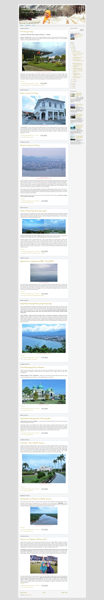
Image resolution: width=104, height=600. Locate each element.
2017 (73, 47)
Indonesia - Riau (30, 410)
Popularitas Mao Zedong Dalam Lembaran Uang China (79, 94)
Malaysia (24, 85)
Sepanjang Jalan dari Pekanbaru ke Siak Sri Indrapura (36, 499)
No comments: (37, 200)
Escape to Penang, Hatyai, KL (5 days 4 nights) (33, 211)
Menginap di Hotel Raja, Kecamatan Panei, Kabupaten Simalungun (79, 115)
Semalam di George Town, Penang (29, 145)
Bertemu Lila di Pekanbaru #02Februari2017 (33, 539)
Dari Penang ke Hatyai (26, 31)
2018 (73, 45)
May (73, 50)
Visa (33, 25)
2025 (73, 44)
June (74, 48)
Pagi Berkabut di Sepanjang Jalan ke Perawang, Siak (35, 418)
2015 (73, 84)
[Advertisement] (77, 167)
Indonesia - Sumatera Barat (32, 359)
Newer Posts (23, 592)
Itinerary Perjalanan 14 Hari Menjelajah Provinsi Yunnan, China (79, 137)
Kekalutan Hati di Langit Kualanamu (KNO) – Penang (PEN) (36, 261)
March (74, 79)
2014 (73, 86)
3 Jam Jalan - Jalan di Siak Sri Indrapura (32, 443)
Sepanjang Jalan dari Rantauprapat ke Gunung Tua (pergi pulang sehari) (79, 126)
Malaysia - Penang (30, 85)
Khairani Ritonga (79, 34)
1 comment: (36, 83)
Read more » (22, 81)
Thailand (35, 85)
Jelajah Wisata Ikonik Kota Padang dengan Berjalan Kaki (36, 303)
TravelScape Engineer (33, 9)
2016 (73, 83)
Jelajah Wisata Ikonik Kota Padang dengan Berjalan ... (77, 64)
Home (21, 25)
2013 (73, 87)
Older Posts (64, 592)
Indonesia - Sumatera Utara (28, 295)
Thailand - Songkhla (40, 85)
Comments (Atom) (28, 594)
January (74, 81)
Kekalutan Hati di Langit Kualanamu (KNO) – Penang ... (78, 60)
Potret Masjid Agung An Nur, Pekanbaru (32, 367)
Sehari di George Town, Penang (29, 93)
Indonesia (27, 25)
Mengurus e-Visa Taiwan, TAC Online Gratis (79, 105)
